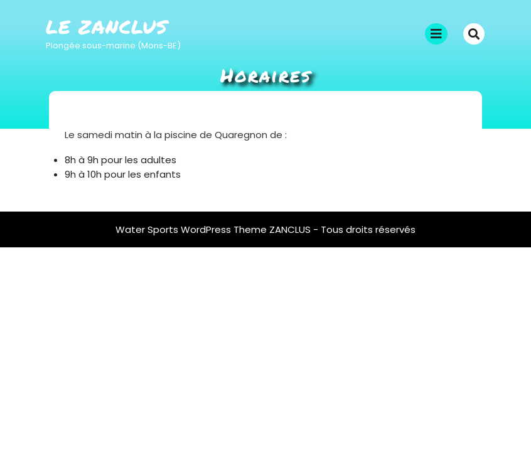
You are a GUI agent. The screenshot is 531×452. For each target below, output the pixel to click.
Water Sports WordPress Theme (192, 229)
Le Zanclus (107, 26)
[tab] (436, 34)
